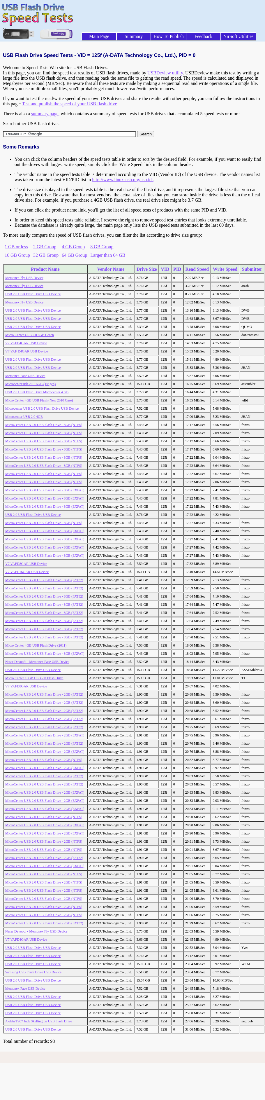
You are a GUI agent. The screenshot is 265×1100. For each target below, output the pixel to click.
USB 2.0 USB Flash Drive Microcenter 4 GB (36, 392)
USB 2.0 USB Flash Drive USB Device (33, 294)
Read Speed (197, 269)
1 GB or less (16, 246)
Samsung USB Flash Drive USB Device (33, 972)
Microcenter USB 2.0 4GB (24, 417)
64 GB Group (74, 255)
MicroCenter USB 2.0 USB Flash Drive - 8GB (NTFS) (43, 425)
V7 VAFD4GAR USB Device (26, 343)
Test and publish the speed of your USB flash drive (69, 103)
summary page (45, 113)
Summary (134, 36)
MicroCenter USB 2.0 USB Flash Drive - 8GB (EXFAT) (44, 490)
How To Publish (168, 36)
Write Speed (225, 269)
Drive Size (147, 269)
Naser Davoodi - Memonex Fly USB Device (36, 931)
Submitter (252, 269)
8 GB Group (101, 246)
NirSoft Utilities (238, 36)
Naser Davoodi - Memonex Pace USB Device (37, 662)
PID (177, 269)
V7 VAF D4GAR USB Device (26, 351)
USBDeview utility (165, 72)
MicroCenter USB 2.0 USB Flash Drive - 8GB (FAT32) (44, 580)
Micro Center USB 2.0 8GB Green (29, 335)
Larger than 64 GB (107, 255)
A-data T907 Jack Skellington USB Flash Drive (38, 1021)
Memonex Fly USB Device (24, 278)
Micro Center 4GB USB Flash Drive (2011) (35, 645)
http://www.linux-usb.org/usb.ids (122, 179)
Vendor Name (111, 269)
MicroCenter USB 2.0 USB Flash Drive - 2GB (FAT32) (44, 694)
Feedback (203, 36)
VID (165, 269)
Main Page (99, 36)
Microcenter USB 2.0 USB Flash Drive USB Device (42, 408)
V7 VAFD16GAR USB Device (27, 572)
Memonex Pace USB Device (25, 376)
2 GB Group (44, 246)
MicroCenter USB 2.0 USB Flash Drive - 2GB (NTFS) (43, 760)
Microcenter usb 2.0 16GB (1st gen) (30, 384)
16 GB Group (17, 255)
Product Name (45, 269)
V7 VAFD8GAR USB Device (26, 564)
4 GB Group (73, 246)
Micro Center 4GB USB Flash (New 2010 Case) (39, 400)
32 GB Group (46, 255)
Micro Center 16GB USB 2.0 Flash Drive (34, 678)
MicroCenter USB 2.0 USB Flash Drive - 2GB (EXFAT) (44, 735)
